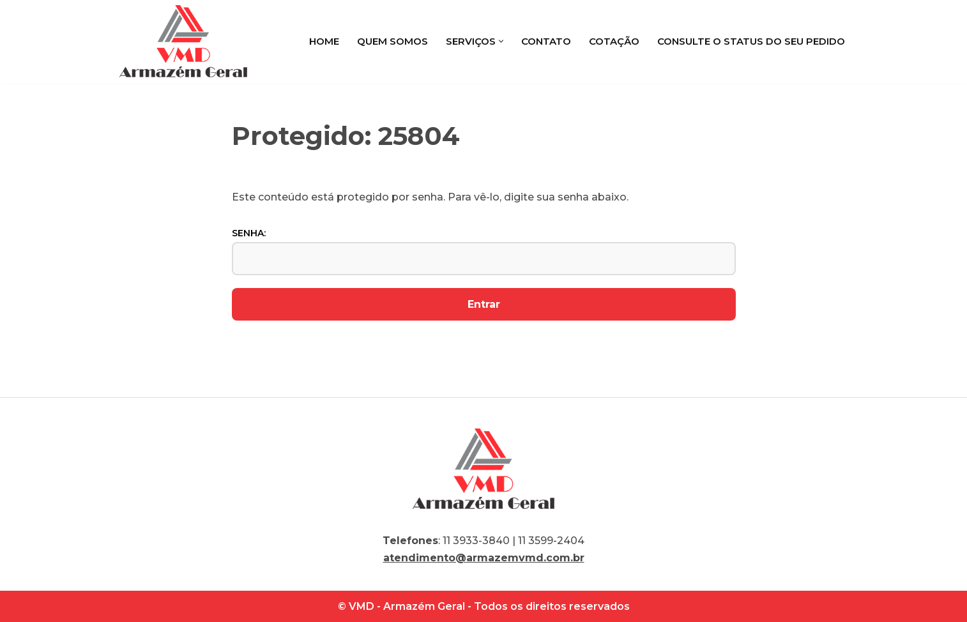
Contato (546, 41)
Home (324, 41)
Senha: (484, 251)
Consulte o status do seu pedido (751, 41)
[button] (501, 41)
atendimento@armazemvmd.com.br (483, 558)
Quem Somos (392, 41)
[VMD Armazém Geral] (183, 41)
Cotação (614, 41)
